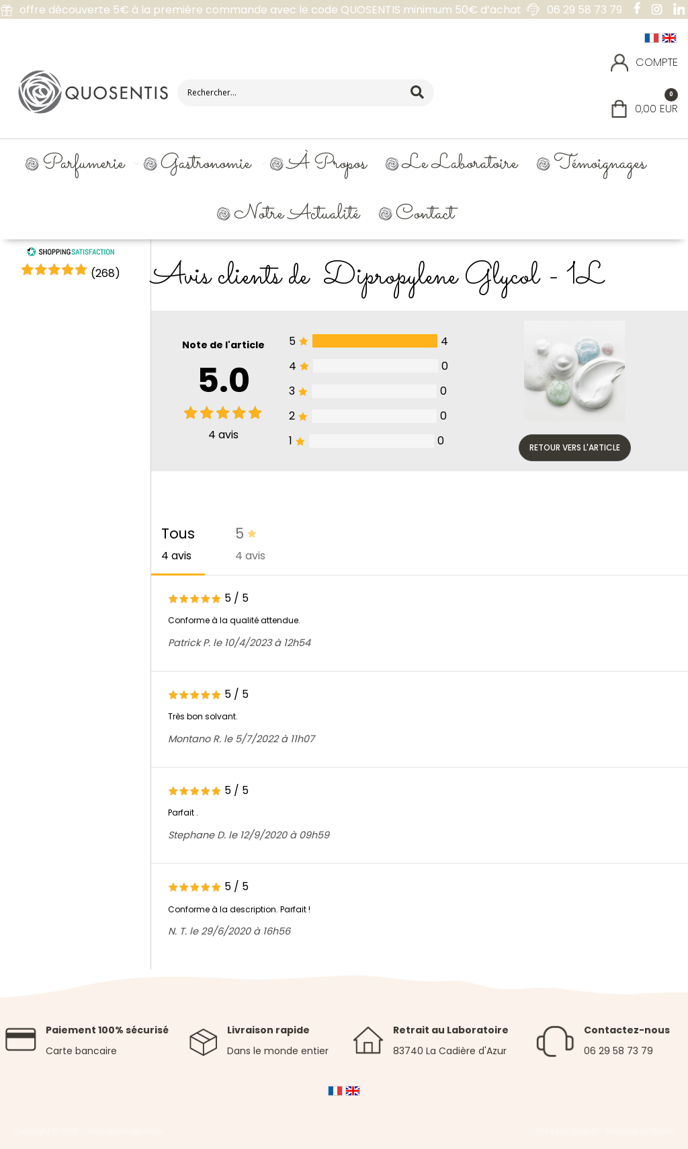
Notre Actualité (296, 214)
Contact (425, 214)
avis (223, 434)
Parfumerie (83, 164)
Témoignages (600, 164)
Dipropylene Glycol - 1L (464, 276)
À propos (326, 164)
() (105, 273)
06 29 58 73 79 (618, 1051)
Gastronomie (206, 164)
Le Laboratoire (459, 164)
